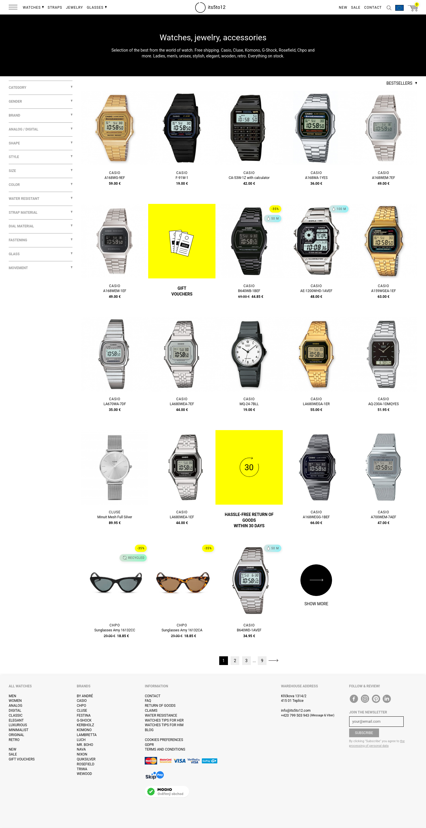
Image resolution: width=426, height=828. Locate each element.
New (12, 749)
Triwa (82, 769)
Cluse (82, 711)
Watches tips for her (164, 720)
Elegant (16, 720)
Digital (15, 711)
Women (15, 701)
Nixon (82, 754)
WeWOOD (84, 774)
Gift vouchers (22, 759)
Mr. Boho (85, 745)
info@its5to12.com (296, 711)
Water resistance (161, 715)
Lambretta (87, 735)
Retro (14, 740)
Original (16, 735)
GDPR (149, 745)
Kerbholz (85, 725)
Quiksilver (86, 759)
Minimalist (18, 730)
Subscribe (364, 733)
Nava (81, 749)
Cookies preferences (164, 740)
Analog (15, 706)
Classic (16, 715)
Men (12, 696)
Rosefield (86, 764)
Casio (82, 701)
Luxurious (18, 725)
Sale (13, 754)
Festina (84, 715)
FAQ (148, 701)
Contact (152, 696)
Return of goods (160, 706)
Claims (151, 711)
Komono (84, 730)
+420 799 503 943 (295, 715)
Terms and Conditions (165, 749)
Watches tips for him (164, 725)
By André (85, 696)
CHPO (81, 706)
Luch (81, 740)
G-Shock (84, 720)
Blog (149, 730)
